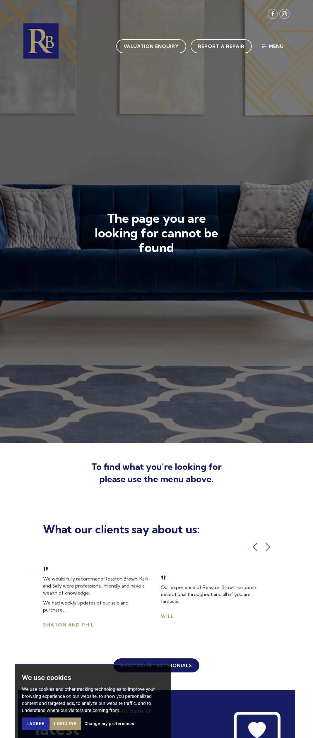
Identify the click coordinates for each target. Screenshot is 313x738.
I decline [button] (65, 723)
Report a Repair (221, 46)
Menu (273, 46)
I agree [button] (35, 723)
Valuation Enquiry (151, 46)
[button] (255, 547)
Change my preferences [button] (109, 723)
